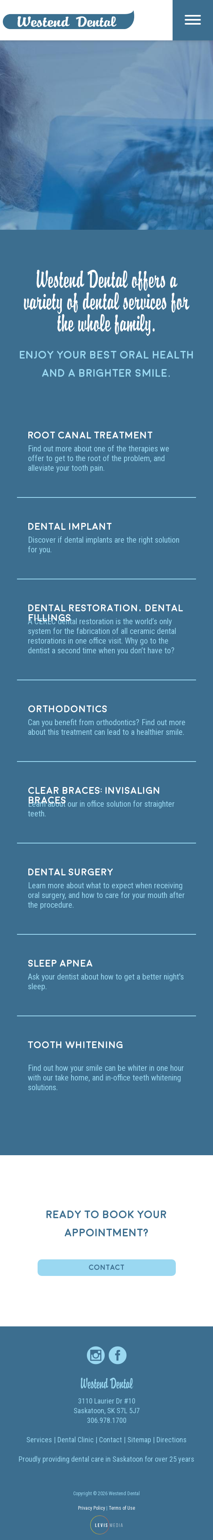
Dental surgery (70, 872)
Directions (171, 1439)
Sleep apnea (60, 964)
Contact (106, 1267)
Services (39, 1439)
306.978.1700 (107, 1420)
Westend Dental (106, 1383)
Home (68, 71)
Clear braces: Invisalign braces (94, 792)
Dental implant (70, 527)
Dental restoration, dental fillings (105, 610)
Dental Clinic (75, 1439)
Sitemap (139, 1439)
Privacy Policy (91, 1508)
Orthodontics (68, 709)
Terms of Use (122, 1508)
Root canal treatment (90, 436)
